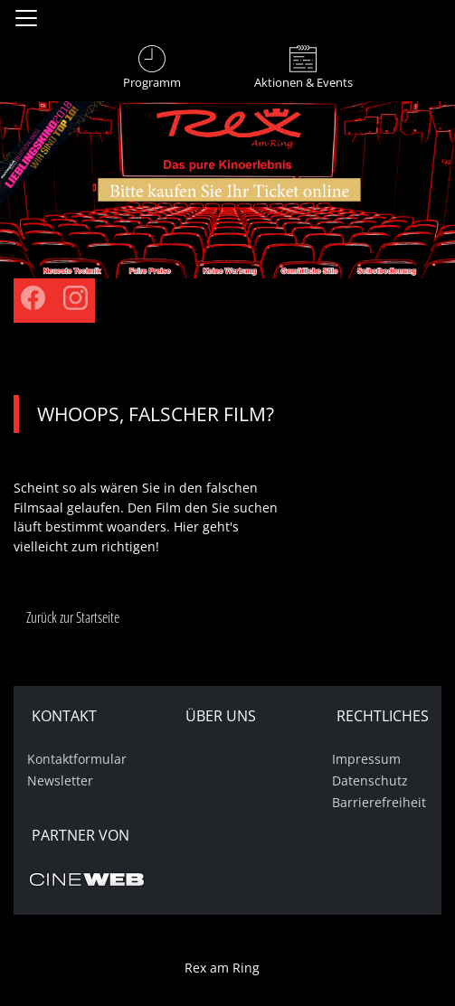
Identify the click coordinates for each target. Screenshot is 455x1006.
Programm (152, 82)
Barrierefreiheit (379, 802)
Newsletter (60, 780)
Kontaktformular (77, 758)
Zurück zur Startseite (72, 617)
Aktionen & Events (303, 82)
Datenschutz (370, 780)
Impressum (366, 758)
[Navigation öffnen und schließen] (26, 18)
